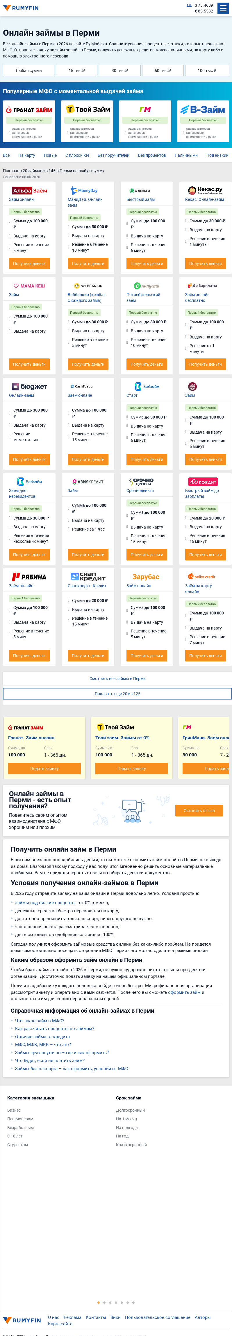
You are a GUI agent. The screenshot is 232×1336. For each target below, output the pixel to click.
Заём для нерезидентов (22, 493)
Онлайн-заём (21, 395)
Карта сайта (60, 1323)
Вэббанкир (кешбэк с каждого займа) (87, 297)
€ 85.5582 (204, 11)
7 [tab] (133, 1302)
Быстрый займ (140, 199)
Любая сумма (29, 70)
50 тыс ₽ (163, 70)
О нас (53, 1317)
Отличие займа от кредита (42, 1036)
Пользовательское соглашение (157, 1317)
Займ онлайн (21, 199)
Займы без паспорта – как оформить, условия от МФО (71, 1068)
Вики (115, 1317)
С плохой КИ (77, 155)
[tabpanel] (58, 1123)
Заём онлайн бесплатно (197, 297)
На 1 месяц (126, 1119)
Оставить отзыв (199, 810)
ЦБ (189, 5)
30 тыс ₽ (120, 70)
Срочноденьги (140, 490)
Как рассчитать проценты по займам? (54, 1028)
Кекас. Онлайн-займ (204, 199)
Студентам (17, 1144)
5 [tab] (122, 1302)
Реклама (72, 1317)
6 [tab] (128, 1302)
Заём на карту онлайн (198, 588)
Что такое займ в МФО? (39, 1020)
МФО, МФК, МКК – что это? (43, 1044)
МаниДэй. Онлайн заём (85, 202)
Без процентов (152, 155)
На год (122, 1136)
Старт (132, 395)
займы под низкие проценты (45, 902)
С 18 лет (15, 1136)
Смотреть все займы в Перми (118, 678)
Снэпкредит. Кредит (87, 585)
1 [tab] (98, 1302)
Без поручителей (113, 155)
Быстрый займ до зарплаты (202, 493)
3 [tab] (110, 1302)
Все (6, 155)
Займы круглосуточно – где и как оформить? (62, 1052)
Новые (50, 155)
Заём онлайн (80, 395)
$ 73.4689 (204, 5)
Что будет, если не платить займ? (50, 1060)
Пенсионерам (20, 1119)
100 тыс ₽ (207, 70)
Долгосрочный (130, 1110)
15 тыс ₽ (77, 70)
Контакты (96, 1317)
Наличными (186, 155)
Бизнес (14, 1110)
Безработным (20, 1127)
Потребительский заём (143, 297)
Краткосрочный (131, 1144)
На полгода (127, 1127)
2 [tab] (104, 1302)
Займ (14, 294)
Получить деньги (29, 263)
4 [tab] (116, 1302)
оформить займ (184, 992)
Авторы (203, 1317)
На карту (26, 155)
